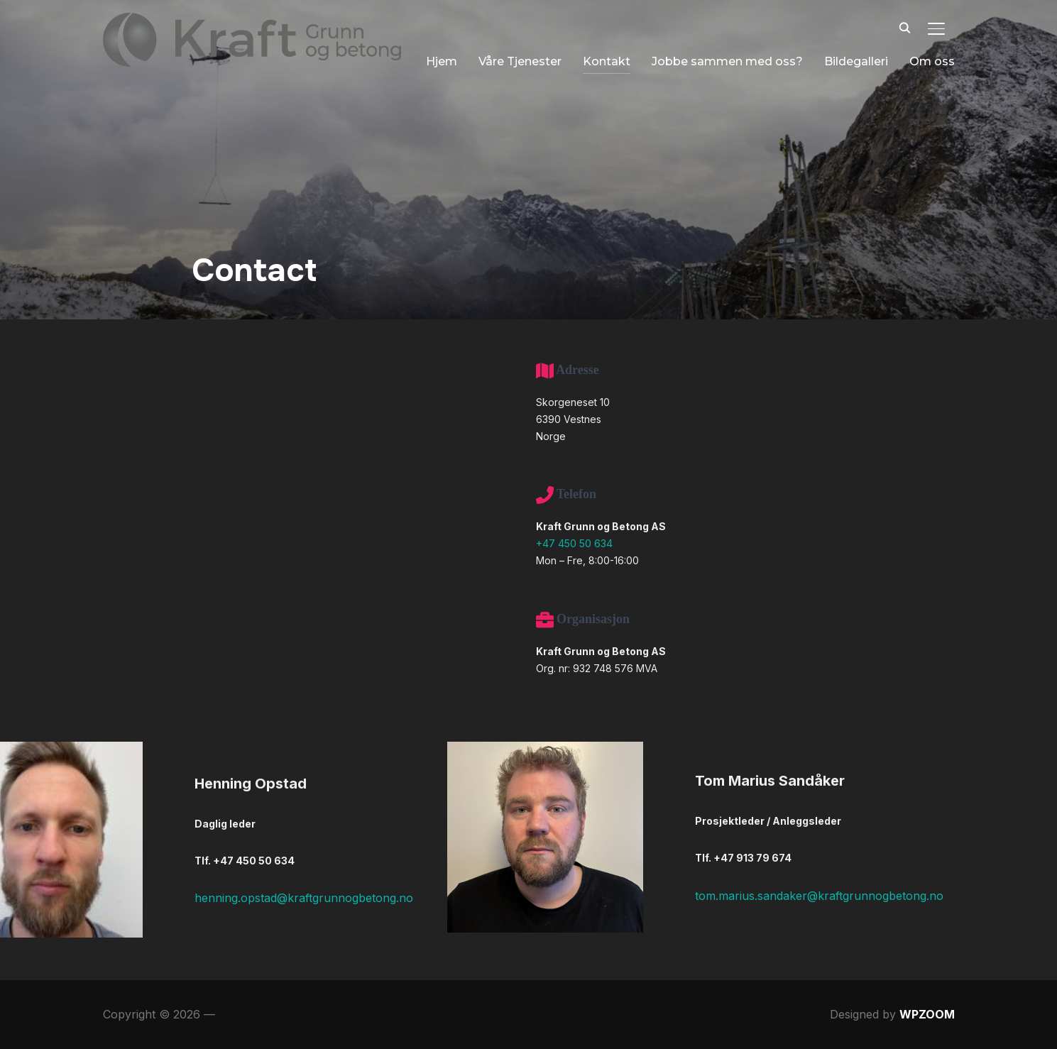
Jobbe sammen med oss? (688, 58)
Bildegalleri (817, 58)
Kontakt (567, 58)
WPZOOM (927, 1014)
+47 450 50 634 (574, 543)
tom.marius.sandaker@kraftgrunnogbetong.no (819, 896)
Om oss (893, 58)
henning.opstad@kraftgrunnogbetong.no (304, 898)
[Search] (905, 27)
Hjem (402, 58)
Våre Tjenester (480, 58)
